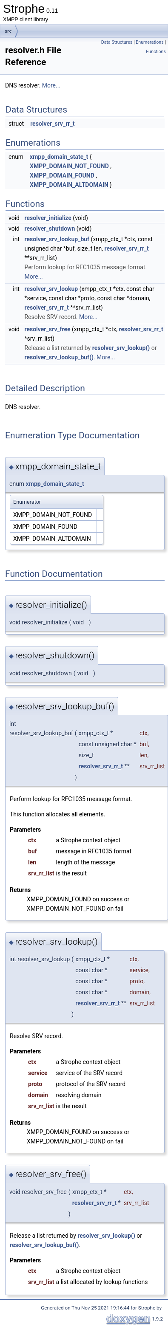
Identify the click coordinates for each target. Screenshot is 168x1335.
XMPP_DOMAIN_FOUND (62, 175)
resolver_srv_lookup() (121, 347)
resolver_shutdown (49, 228)
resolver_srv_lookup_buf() (59, 357)
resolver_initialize (47, 218)
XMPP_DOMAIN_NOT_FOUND (69, 166)
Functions (156, 51)
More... (51, 85)
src (8, 31)
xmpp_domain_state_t (59, 156)
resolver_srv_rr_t (52, 123)
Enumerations (150, 42)
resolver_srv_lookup (51, 288)
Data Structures (117, 42)
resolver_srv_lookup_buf (56, 239)
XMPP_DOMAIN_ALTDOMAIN (69, 184)
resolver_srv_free (47, 329)
